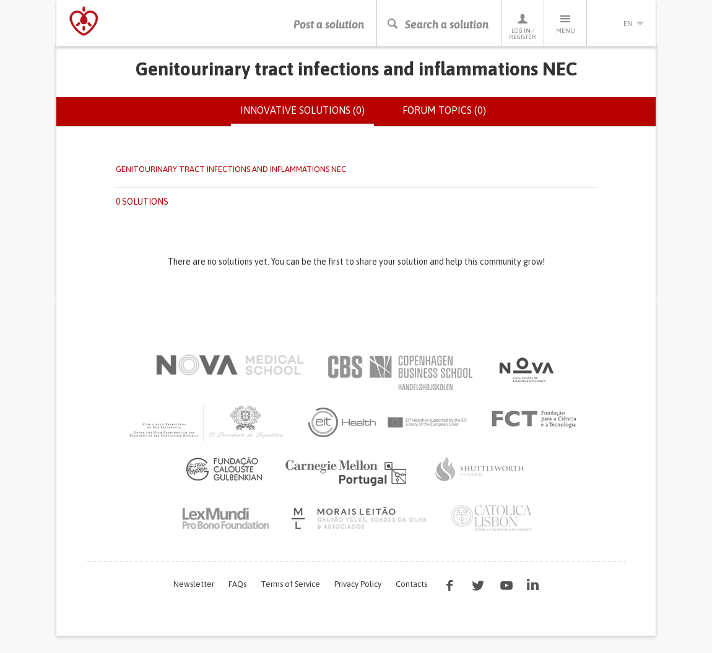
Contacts (411, 584)
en (621, 23)
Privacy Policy (357, 584)
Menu (565, 23)
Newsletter (193, 584)
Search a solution (437, 24)
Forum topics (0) (444, 110)
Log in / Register (522, 26)
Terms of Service (290, 584)
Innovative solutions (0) (307, 115)
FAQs (237, 584)
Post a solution (328, 24)
